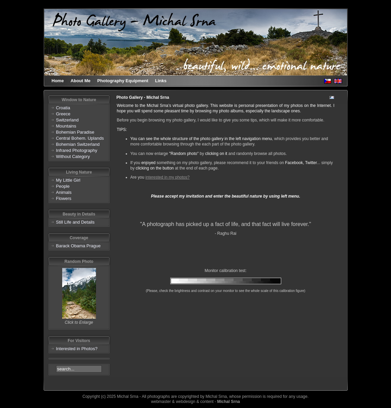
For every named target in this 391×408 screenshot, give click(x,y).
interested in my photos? (167, 177)
